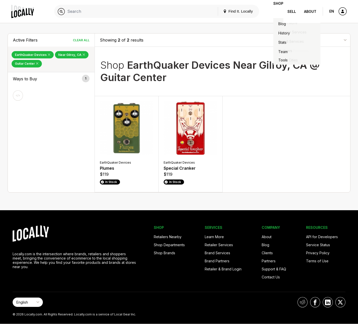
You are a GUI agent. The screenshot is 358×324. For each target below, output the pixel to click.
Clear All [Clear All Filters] (81, 40)
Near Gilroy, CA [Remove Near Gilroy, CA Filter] (71, 55)
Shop (274, 11)
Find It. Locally (230, 11)
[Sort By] (320, 40)
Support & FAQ (274, 269)
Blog (265, 245)
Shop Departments (169, 245)
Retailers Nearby (168, 237)
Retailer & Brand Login (223, 269)
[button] (51, 78)
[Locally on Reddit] (302, 302)
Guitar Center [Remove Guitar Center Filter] (27, 63)
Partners (269, 261)
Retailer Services (219, 245)
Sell (291, 11)
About (310, 11)
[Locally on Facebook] (315, 302)
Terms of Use (317, 261)
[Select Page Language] (28, 302)
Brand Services (217, 253)
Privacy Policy (318, 253)
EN (331, 11)
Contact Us (271, 277)
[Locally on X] (340, 302)
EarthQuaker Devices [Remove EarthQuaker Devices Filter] (32, 55)
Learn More (214, 237)
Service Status (318, 245)
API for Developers (322, 237)
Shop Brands (164, 253)
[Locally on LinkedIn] (328, 302)
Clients (267, 253)
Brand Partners (217, 261)
